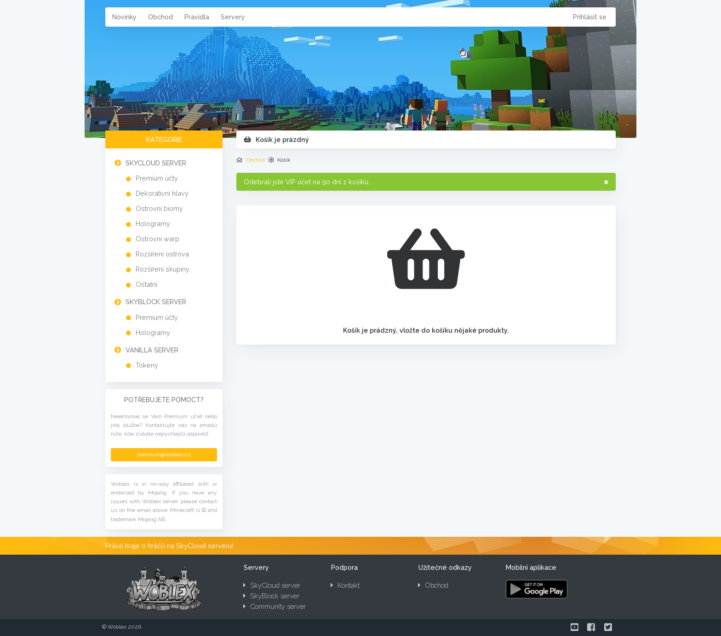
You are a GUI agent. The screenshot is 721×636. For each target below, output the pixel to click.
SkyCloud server (156, 163)
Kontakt (345, 585)
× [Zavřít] (606, 181)
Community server (274, 606)
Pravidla (196, 17)
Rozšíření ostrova (162, 254)
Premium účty (157, 178)
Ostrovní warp (157, 239)
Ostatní (146, 284)
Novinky (124, 17)
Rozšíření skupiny (162, 269)
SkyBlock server (156, 302)
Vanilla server (152, 350)
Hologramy (153, 223)
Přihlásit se (590, 17)
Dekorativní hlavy (162, 193)
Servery (233, 17)
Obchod (160, 17)
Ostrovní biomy (159, 208)
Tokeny (147, 365)
